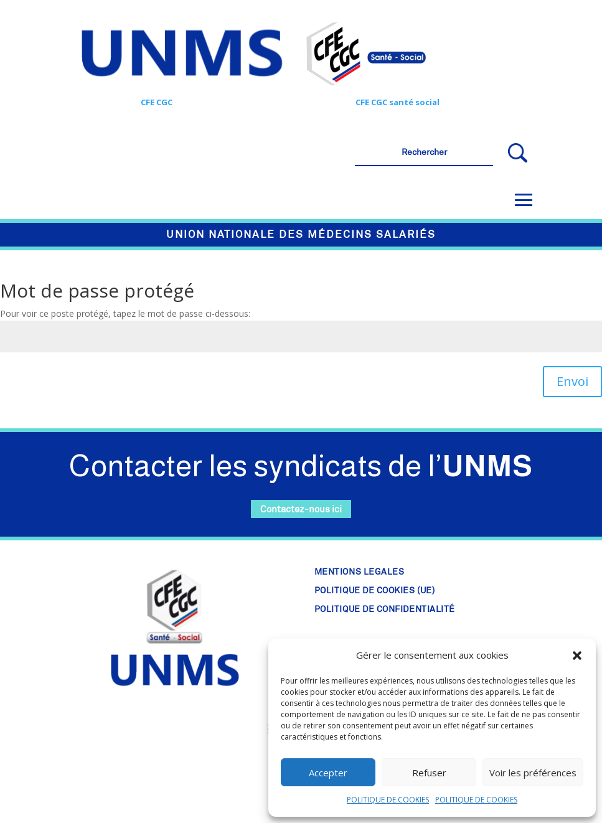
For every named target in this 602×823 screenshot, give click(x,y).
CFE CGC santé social (397, 102)
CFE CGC (156, 102)
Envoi (572, 381)
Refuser (429, 772)
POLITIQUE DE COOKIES (388, 799)
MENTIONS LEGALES (359, 572)
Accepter (328, 772)
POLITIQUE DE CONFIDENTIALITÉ (384, 609)
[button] (577, 655)
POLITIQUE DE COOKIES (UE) (374, 591)
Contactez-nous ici (301, 509)
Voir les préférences (532, 772)
